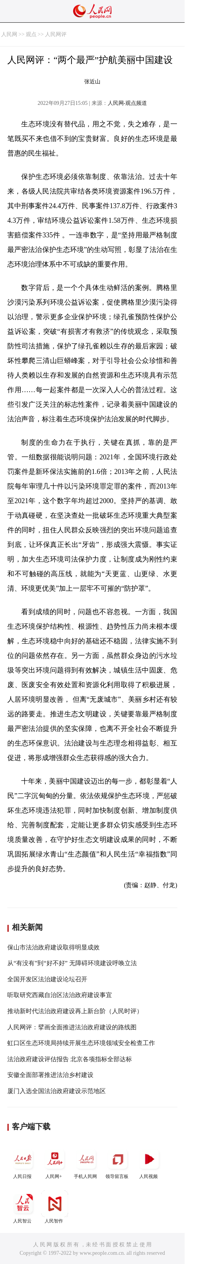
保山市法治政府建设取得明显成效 (53, 947)
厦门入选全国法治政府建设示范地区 (56, 1091)
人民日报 (23, 1162)
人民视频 (149, 1162)
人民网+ (54, 1162)
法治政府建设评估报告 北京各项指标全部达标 (69, 1059)
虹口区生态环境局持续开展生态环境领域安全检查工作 (81, 1043)
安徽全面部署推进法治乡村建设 (50, 1075)
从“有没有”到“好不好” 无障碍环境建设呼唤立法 (72, 963)
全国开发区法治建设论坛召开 (47, 979)
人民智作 (54, 1207)
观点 (31, 34)
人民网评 (56, 34)
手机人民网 (86, 1162)
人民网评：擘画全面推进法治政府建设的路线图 (72, 1027)
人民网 (9, 34)
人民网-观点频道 (127, 103)
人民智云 (23, 1207)
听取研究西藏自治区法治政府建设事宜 (59, 995)
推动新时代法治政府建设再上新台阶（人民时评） (75, 1011)
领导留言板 (117, 1162)
